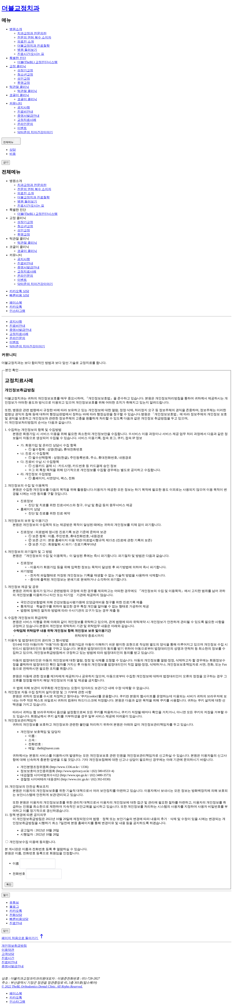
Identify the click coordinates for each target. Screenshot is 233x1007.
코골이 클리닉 (19, 95)
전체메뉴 (11, 141)
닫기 (5, 930)
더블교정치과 (20, 8)
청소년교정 (25, 74)
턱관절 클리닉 (19, 87)
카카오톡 (15, 306)
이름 (16, 863)
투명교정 (23, 82)
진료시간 (8, 958)
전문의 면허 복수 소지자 (34, 37)
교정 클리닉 (17, 66)
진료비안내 (25, 111)
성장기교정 (25, 70)
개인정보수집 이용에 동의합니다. (32, 842)
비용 (12, 153)
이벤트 (22, 128)
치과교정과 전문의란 (31, 33)
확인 (8, 884)
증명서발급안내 (28, 115)
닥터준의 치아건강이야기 (35, 132)
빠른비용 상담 (19, 295)
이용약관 (8, 949)
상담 (12, 149)
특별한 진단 (17, 58)
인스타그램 (17, 310)
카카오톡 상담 (19, 291)
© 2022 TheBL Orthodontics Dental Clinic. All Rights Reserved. (42, 986)
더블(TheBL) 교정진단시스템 (37, 62)
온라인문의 (25, 124)
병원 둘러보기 (27, 49)
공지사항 (23, 107)
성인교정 (23, 78)
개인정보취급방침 (14, 945)
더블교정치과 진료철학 (33, 45)
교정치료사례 (26, 119)
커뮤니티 (15, 103)
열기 (5, 895)
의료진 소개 (25, 41)
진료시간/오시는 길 (30, 54)
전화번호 (19, 873)
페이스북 (15, 302)
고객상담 (8, 954)
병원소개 (15, 29)
